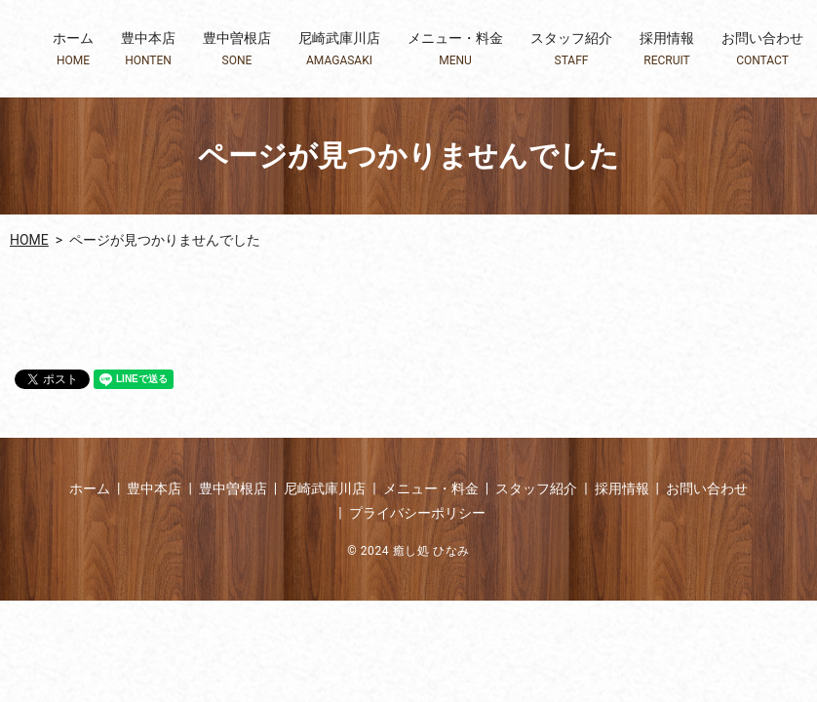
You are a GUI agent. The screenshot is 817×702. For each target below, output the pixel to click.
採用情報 (667, 49)
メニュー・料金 (455, 49)
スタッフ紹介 (571, 49)
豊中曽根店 (237, 49)
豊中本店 (148, 49)
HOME (29, 240)
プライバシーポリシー (417, 513)
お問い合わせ (762, 49)
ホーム (73, 49)
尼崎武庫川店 (339, 49)
